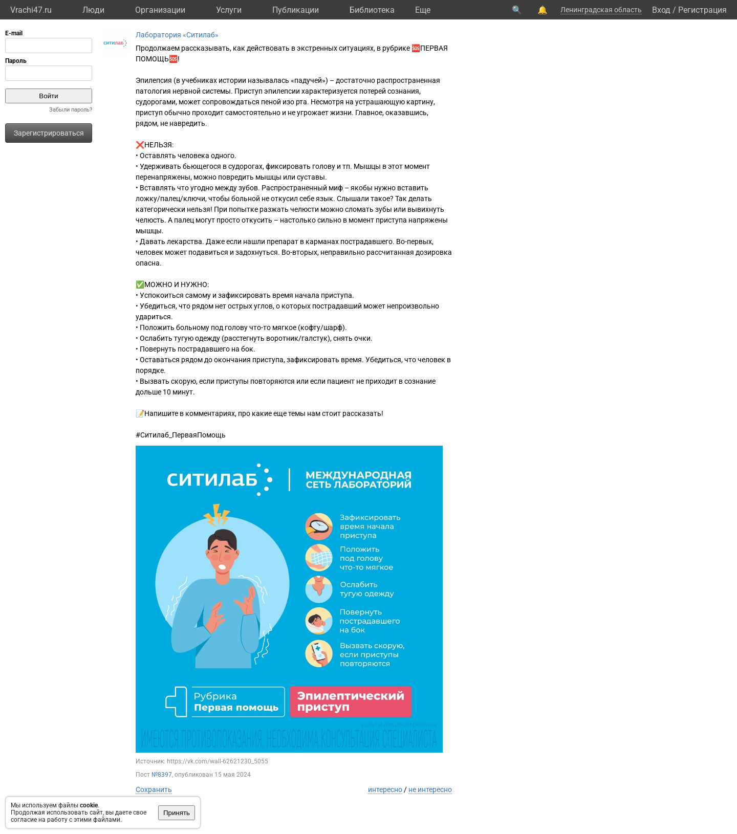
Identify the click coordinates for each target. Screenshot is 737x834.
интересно (385, 789)
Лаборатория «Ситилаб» (177, 35)
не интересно (430, 789)
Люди (93, 10)
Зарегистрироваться (49, 133)
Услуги (229, 10)
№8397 (161, 774)
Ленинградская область (601, 10)
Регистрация (702, 10)
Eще (422, 10)
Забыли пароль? (70, 109)
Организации (160, 10)
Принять (176, 813)
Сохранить (154, 789)
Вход (661, 10)
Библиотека (372, 10)
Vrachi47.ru (31, 10)
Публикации (295, 10)
